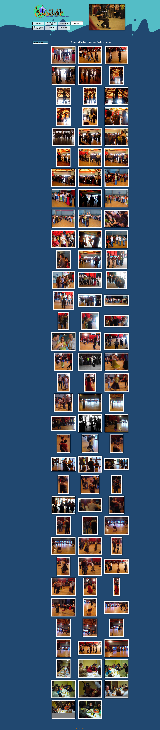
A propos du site (80, 728)
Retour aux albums (39, 42)
